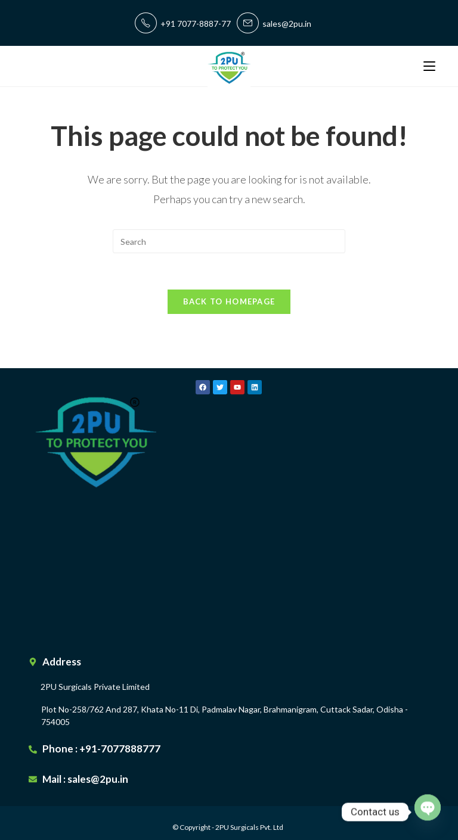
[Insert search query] (229, 241)
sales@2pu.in (274, 23)
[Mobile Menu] (429, 66)
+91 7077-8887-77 (183, 23)
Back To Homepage (229, 301)
